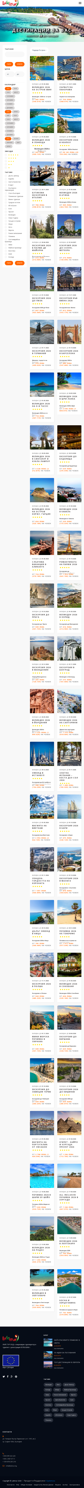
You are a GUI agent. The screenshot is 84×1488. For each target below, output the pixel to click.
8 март (57, 1390)
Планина (48, 1420)
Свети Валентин (60, 1400)
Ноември (9, 104)
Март (18, 142)
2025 (8, 88)
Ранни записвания (60, 1395)
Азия (71, 1400)
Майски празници (70, 1390)
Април (16, 111)
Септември (10, 96)
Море (55, 1410)
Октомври (10, 100)
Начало (33, 24)
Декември (10, 108)
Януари (16, 138)
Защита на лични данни (43, 1485)
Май (8, 115)
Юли (8, 92)
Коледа (48, 1390)
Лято (58, 1385)
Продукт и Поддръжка (39, 1481)
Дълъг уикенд (69, 1385)
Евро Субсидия (11, 1361)
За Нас (65, 1485)
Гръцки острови (67, 1410)
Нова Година (71, 1415)
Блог (46, 1335)
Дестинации (44, 24)
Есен (47, 1410)
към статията (58, 1348)
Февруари (9, 142)
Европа (73, 1395)
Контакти (7, 1432)
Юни (15, 88)
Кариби (48, 1415)
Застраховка (74, 1485)
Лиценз (58, 1485)
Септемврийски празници (64, 1405)
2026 (8, 111)
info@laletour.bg (11, 1466)
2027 (8, 138)
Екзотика (48, 1405)
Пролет (48, 1400)
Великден (49, 1385)
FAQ (17, 1485)
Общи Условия (26, 1485)
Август (16, 92)
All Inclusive (58, 1415)
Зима (47, 1395)
